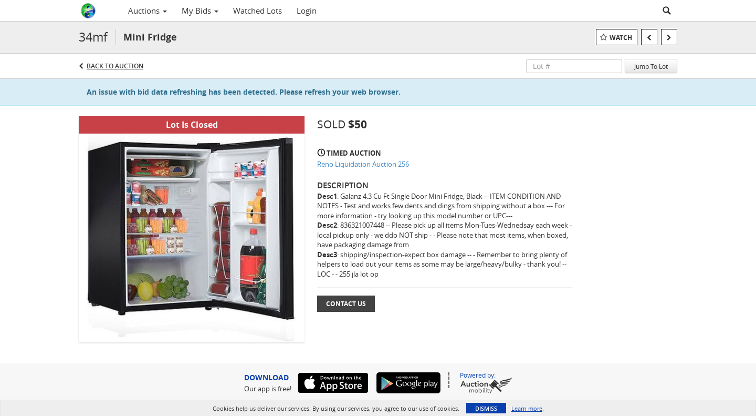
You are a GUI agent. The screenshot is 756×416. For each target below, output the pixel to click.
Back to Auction (115, 66)
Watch (621, 37)
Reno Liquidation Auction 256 (363, 164)
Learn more (526, 408)
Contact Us (346, 303)
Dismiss (486, 408)
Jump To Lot (651, 66)
